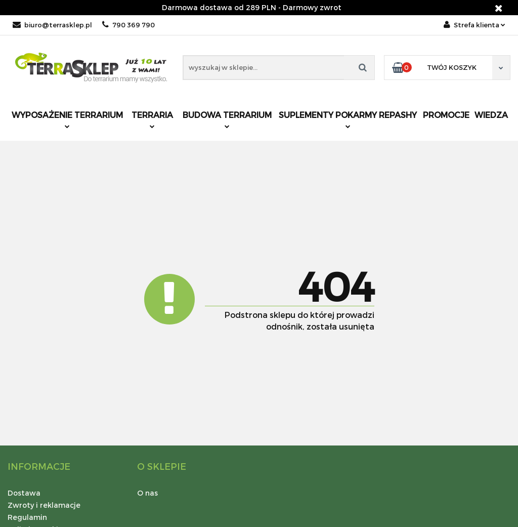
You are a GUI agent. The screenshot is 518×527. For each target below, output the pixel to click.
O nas (147, 493)
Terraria (152, 119)
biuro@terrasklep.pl (52, 25)
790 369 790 (128, 25)
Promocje (446, 114)
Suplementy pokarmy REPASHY (348, 119)
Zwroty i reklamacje (44, 505)
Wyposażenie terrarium (67, 119)
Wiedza (491, 114)
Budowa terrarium (227, 119)
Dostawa (24, 493)
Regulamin (27, 517)
